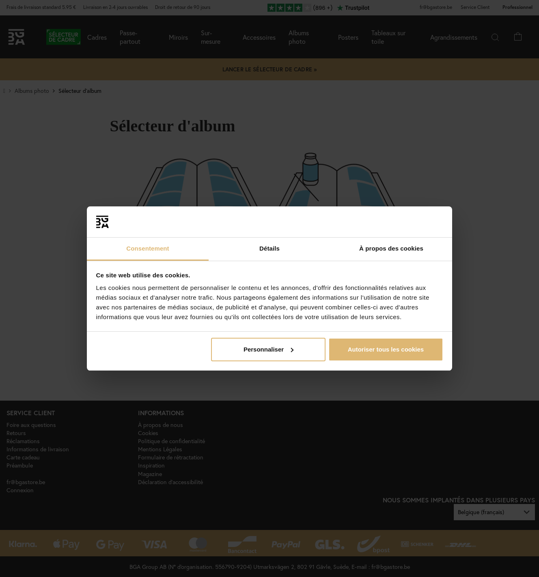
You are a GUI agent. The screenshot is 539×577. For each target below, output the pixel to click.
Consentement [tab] (147, 248)
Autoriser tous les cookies (386, 349)
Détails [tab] (269, 248)
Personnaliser (268, 349)
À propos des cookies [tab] (391, 248)
